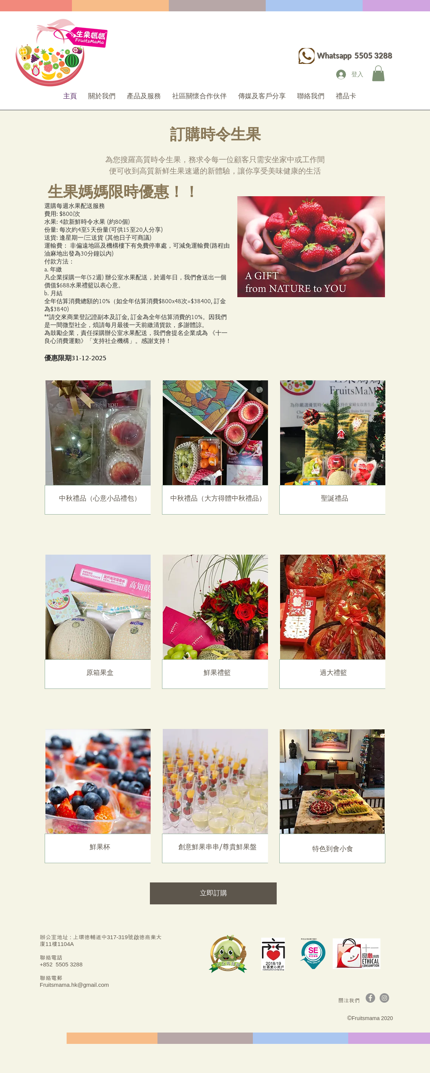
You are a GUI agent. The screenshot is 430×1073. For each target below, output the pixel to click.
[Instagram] (384, 998)
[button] (378, 73)
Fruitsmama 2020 (372, 1018)
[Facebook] (370, 998)
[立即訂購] (213, 893)
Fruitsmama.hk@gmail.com (74, 985)
